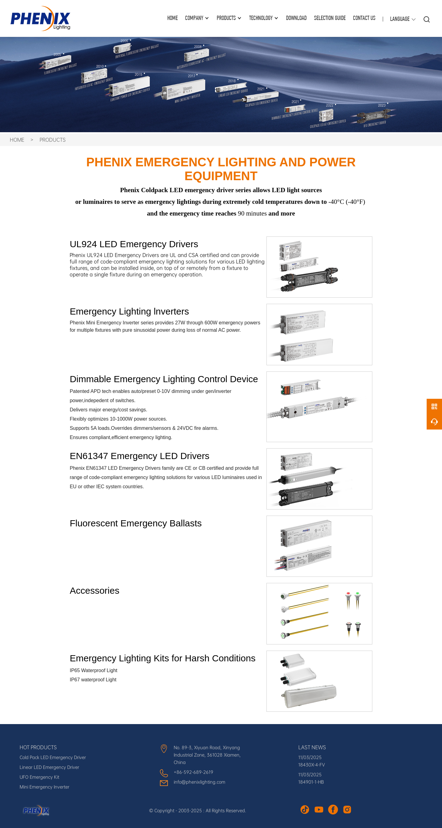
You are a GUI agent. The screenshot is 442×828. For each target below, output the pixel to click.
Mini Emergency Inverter (44, 787)
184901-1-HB (311, 782)
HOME (172, 18)
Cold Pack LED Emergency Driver (53, 757)
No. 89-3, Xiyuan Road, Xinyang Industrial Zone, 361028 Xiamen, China (207, 755)
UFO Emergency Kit (39, 777)
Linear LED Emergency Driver (49, 767)
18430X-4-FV (311, 764)
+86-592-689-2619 (193, 772)
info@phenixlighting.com (199, 782)
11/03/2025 (310, 757)
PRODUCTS (53, 140)
